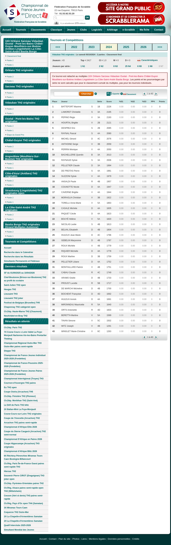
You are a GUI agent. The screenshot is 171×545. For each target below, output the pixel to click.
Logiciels (97, 29)
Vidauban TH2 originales (63, 54)
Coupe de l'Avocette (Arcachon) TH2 (22, 418)
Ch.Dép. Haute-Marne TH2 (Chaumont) (23, 311)
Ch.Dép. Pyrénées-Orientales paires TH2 (24, 483)
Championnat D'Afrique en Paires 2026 (23, 439)
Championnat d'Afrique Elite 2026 (20, 427)
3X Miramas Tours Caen (15, 508)
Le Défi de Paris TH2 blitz (16, 405)
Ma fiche (144, 29)
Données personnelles (119, 539)
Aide (95, 93)
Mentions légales (97, 539)
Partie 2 (10, 60)
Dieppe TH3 (9, 351)
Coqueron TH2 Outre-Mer (16, 512)
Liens (84, 539)
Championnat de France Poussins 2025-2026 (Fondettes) (23, 365)
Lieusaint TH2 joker (13, 298)
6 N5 (139, 66)
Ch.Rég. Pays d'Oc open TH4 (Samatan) (23, 503)
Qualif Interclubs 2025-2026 (17, 525)
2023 (91, 47)
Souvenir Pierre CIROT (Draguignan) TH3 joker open (24, 477)
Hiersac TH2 (10, 471)
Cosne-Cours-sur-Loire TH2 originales (22, 414)
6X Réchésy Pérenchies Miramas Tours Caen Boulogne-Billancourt (23, 457)
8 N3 (115, 66)
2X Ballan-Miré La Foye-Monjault (20, 409)
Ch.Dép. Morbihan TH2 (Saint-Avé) (21, 400)
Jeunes (71, 29)
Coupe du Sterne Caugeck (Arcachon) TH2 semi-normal (25, 433)
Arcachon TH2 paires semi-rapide (20, 422)
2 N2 (101, 66)
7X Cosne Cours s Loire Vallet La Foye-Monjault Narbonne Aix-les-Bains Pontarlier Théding (25, 335)
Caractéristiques (149, 60)
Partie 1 (10, 65)
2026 (143, 47)
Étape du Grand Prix (15, 135)
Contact (158, 29)
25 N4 (128, 66)
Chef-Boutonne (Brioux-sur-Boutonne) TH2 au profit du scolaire (25, 279)
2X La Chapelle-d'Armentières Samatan (23, 516)
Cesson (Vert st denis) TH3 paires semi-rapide (23, 497)
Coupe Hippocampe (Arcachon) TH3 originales (21, 445)
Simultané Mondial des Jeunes (19, 530)
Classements (38, 29)
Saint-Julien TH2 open (15, 285)
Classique (56, 29)
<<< (57, 47)
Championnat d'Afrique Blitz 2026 (20, 451)
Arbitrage (112, 29)
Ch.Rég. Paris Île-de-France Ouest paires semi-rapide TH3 (24, 465)
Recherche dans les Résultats (18, 256)
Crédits (135, 539)
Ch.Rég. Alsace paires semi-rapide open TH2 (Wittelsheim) (23, 490)
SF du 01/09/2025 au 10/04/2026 (19, 273)
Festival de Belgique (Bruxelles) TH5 (22, 302)
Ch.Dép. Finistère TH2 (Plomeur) (20, 396)
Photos (75, 539)
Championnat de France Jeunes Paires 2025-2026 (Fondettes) (23, 373)
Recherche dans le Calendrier (18, 252)
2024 (109, 47)
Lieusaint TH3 (11, 294)
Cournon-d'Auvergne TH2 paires (20, 383)
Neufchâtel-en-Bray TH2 (15, 316)
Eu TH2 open (10, 387)
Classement (131, 94)
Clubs (83, 29)
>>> (160, 47)
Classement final (14, 56)
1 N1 (82, 66)
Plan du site (64, 539)
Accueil (6, 29)
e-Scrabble (128, 29)
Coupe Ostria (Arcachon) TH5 (18, 392)
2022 (74, 47)
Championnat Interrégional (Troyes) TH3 (24, 378)
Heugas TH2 (10, 289)
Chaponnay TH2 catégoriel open (20, 307)
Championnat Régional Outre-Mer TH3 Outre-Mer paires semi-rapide (22, 345)
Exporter (116, 94)
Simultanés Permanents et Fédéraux (22, 261)
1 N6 (150, 66)
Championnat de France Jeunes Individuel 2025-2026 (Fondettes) (25, 357)
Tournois (21, 29)
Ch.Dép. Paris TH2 (13, 327)
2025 (126, 47)
